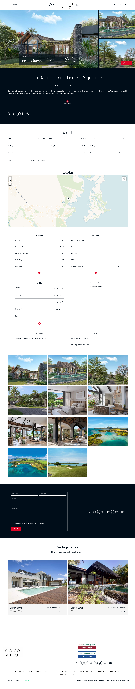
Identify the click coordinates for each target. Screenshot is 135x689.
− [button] (10, 180)
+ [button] (10, 178)
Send (16, 528)
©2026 (10, 680)
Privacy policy (105, 680)
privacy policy (32, 523)
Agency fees (82, 680)
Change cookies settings (120, 680)
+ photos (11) (126, 63)
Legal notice (93, 680)
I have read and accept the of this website (29, 523)
